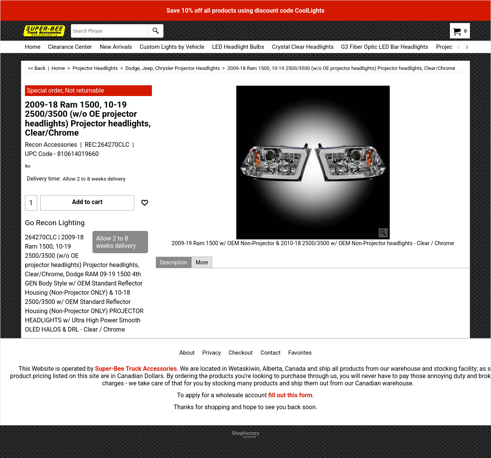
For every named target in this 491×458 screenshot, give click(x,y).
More (202, 262)
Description (173, 262)
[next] (466, 46)
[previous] (458, 46)
